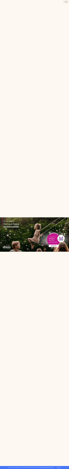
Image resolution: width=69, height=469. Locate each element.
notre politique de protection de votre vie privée (46, 467)
